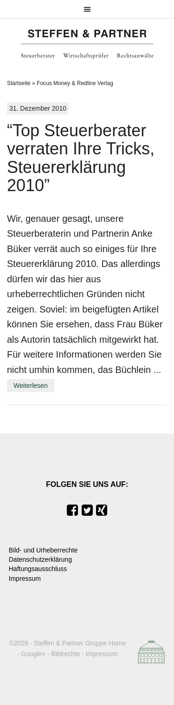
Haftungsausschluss (38, 568)
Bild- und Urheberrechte (43, 550)
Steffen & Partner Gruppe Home (80, 643)
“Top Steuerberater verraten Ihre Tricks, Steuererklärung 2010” (81, 158)
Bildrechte (65, 654)
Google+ (33, 654)
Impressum (25, 578)
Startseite (19, 83)
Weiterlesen (30, 385)
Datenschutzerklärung (40, 559)
